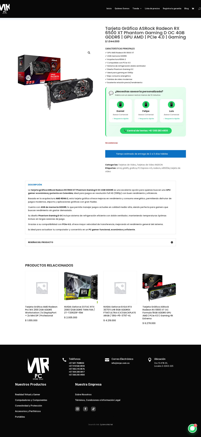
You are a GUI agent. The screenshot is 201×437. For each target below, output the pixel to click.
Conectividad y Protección (28, 405)
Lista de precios (152, 9)
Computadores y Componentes (31, 400)
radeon (157, 168)
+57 (70, 366)
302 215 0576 (78, 369)
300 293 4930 (78, 375)
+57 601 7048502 (76, 363)
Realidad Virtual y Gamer (27, 394)
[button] (89, 52)
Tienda (135, 9)
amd (119, 168)
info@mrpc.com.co (121, 363)
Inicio (109, 9)
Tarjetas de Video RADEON (150, 164)
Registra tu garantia (172, 9)
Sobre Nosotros (83, 394)
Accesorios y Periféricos (28, 411)
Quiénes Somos (122, 9)
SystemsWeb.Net (106, 425)
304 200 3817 (78, 372)
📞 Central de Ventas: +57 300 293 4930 (146, 130)
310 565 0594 (78, 366)
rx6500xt (165, 168)
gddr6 (125, 168)
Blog (186, 9)
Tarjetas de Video (127, 164)
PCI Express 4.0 (145, 168)
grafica (133, 168)
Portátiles (20, 417)
